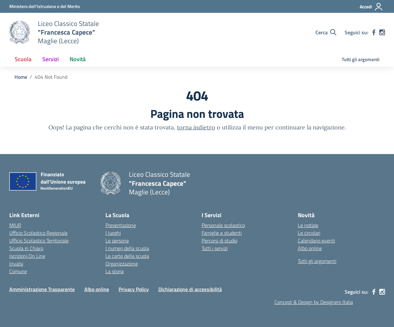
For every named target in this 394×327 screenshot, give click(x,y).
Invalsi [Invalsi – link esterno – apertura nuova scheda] (16, 263)
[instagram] (382, 32)
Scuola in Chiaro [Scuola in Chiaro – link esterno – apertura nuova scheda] (26, 248)
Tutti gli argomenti (361, 59)
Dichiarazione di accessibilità (190, 289)
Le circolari (309, 233)
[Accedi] (371, 6)
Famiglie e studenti (222, 233)
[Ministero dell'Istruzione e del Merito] (44, 6)
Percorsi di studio (219, 240)
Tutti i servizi (215, 248)
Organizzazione (121, 263)
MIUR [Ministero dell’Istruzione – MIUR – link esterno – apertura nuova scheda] (15, 225)
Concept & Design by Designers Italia (313, 302)
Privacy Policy (134, 289)
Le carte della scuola (127, 256)
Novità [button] (78, 59)
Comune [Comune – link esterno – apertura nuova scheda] (18, 271)
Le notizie (308, 225)
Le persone (117, 240)
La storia (114, 271)
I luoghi (113, 233)
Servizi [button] (50, 59)
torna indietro (196, 127)
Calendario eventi (316, 240)
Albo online (310, 248)
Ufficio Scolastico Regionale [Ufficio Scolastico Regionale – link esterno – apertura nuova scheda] (38, 233)
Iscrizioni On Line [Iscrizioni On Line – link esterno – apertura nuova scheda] (27, 256)
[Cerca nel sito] (326, 32)
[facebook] (374, 32)
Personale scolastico (223, 225)
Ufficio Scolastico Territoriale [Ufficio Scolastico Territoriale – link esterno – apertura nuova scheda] (39, 240)
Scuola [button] (23, 59)
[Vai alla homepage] (19, 32)
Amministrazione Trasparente (42, 289)
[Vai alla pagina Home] (20, 77)
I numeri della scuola (127, 248)
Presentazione (120, 225)
